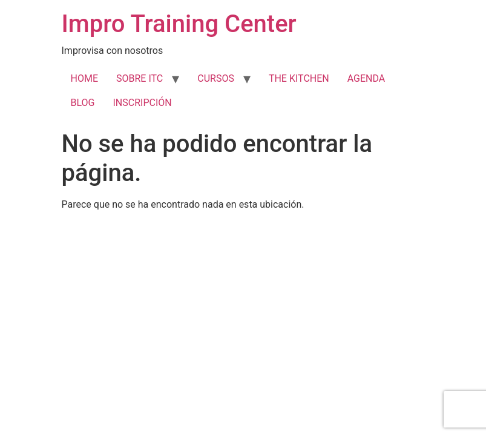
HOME (84, 78)
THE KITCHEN (299, 78)
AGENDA (366, 78)
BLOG (83, 102)
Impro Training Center (179, 24)
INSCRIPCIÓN (142, 102)
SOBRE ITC (139, 78)
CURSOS (215, 78)
